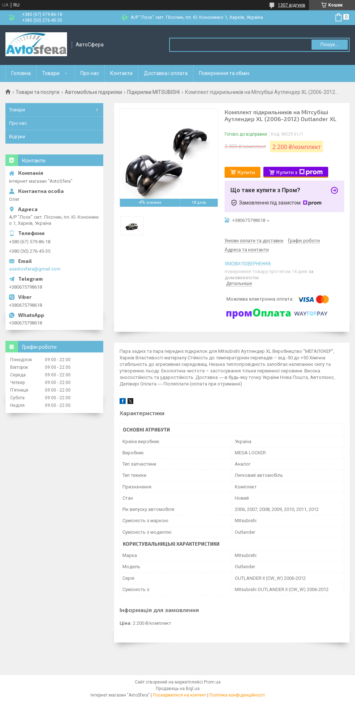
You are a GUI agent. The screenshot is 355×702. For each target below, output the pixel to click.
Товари (50, 73)
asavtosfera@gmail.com (34, 269)
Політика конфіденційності (237, 695)
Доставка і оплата (166, 73)
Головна (21, 73)
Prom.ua (212, 682)
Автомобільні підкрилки (93, 92)
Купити (246, 172)
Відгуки (17, 136)
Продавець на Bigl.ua (178, 688)
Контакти (121, 73)
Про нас (89, 73)
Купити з (299, 172)
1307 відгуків (291, 5)
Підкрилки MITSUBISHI (153, 92)
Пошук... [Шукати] (329, 44)
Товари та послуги (37, 92)
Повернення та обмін (224, 73)
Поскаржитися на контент (179, 695)
